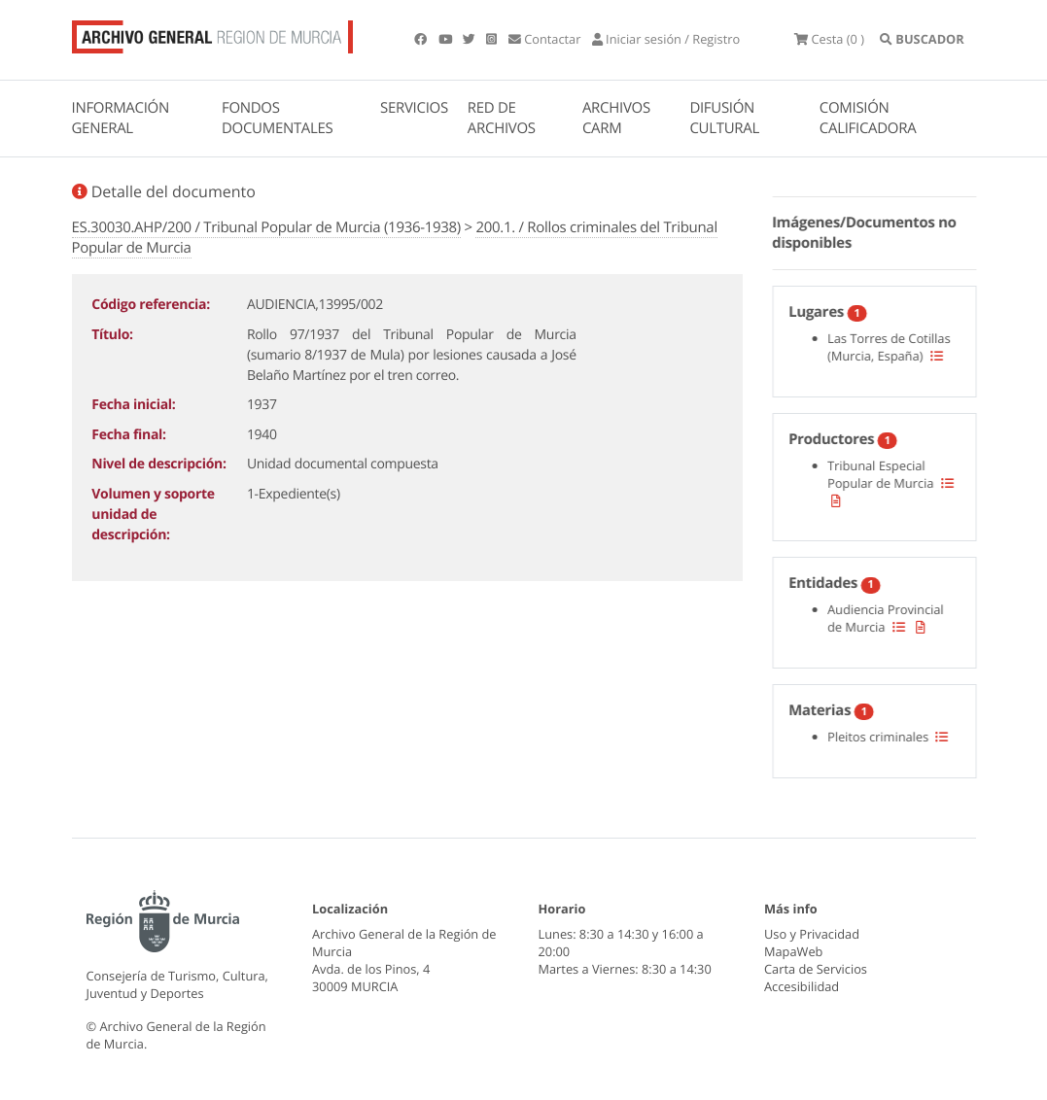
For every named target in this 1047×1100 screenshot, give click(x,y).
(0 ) (829, 39)
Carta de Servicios (815, 969)
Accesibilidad (801, 986)
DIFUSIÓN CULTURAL (724, 118)
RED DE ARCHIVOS (502, 118)
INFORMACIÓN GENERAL (120, 118)
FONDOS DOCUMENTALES (277, 118)
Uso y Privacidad (811, 934)
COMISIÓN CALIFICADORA (868, 118)
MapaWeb (793, 951)
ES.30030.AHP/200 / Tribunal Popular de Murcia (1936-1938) (266, 227)
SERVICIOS (414, 108)
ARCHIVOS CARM (616, 118)
